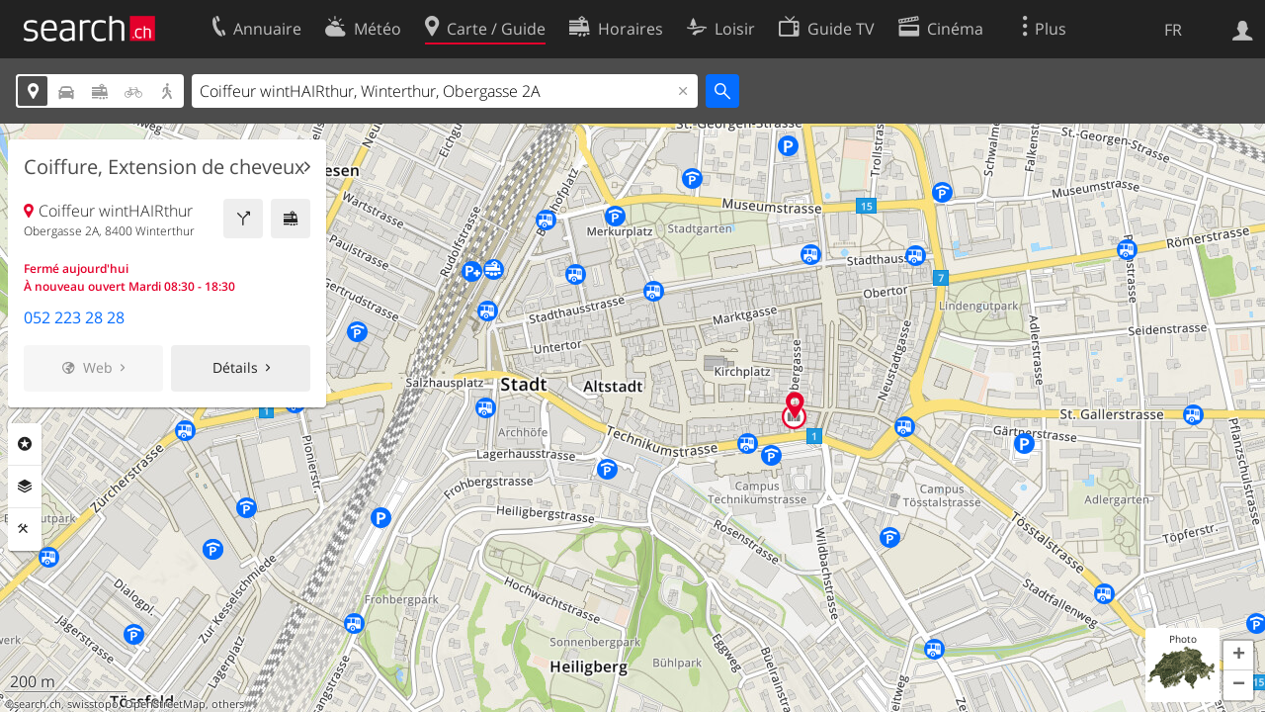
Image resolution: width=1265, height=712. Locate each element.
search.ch (37, 704)
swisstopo (93, 704)
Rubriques (25, 444)
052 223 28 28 (74, 317)
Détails (235, 367)
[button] (1238, 655)
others (227, 704)
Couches (25, 486)
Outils (25, 529)
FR (1173, 30)
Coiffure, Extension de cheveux (164, 167)
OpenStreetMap (165, 704)
